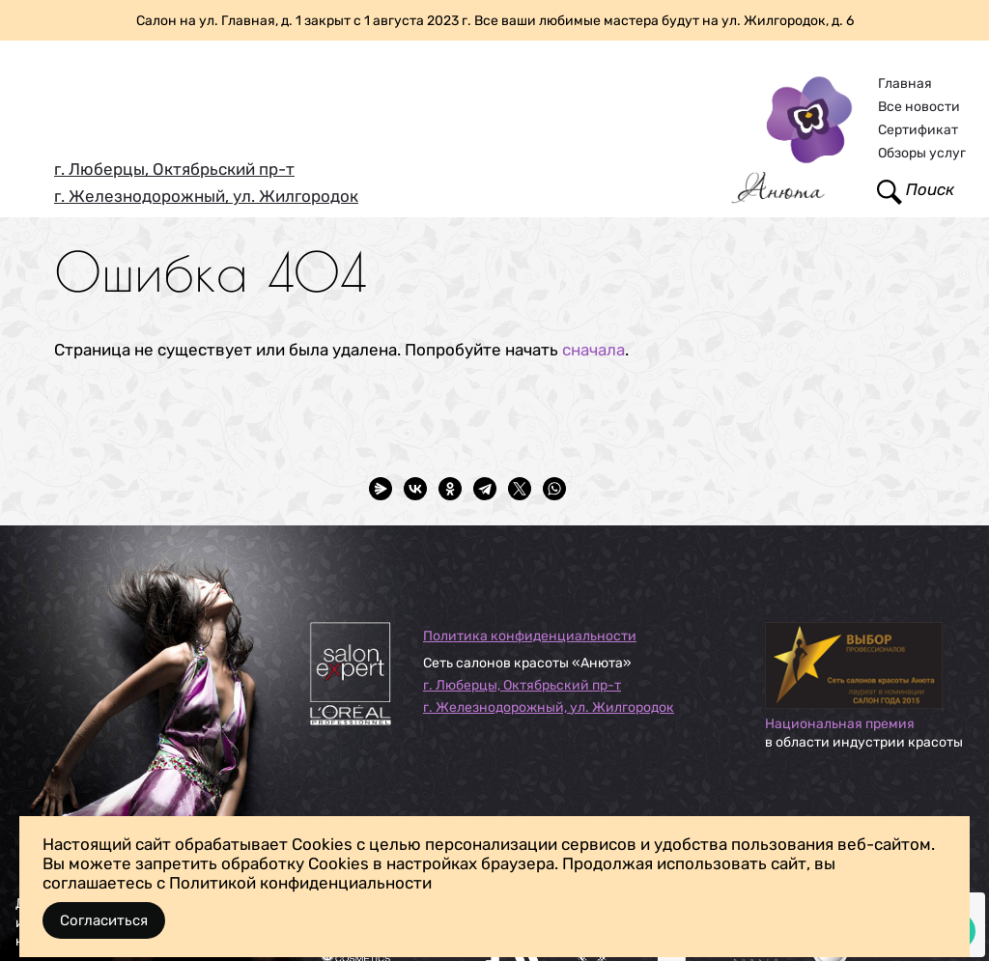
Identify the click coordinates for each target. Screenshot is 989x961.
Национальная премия (840, 724)
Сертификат (918, 130)
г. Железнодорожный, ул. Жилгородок (206, 196)
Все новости (919, 107)
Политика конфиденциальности (529, 636)
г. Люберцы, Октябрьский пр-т (174, 169)
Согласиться (104, 920)
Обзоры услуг (922, 153)
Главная (905, 83)
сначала (593, 349)
